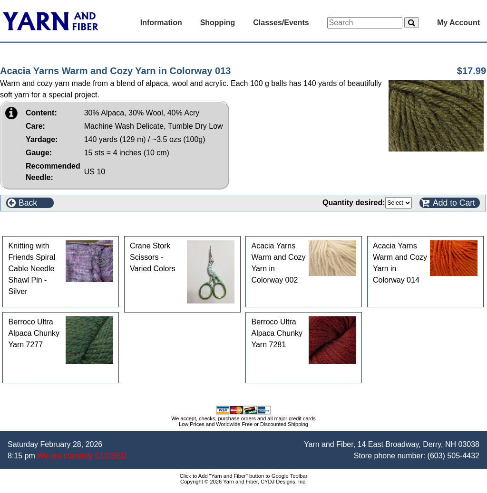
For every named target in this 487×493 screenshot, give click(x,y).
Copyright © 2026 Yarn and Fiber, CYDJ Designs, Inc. (243, 481)
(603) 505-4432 (453, 456)
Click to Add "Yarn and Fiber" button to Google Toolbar (244, 476)
